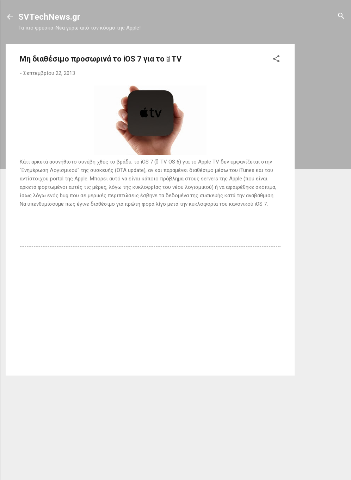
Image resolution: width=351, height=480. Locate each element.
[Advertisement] (322, 149)
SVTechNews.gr (49, 17)
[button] (276, 59)
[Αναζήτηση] (341, 16)
